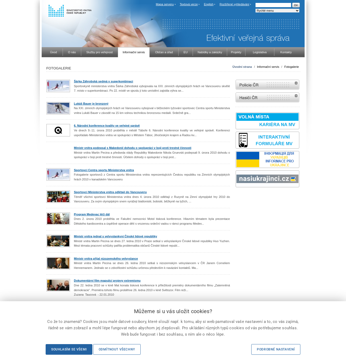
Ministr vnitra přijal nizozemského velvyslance (106, 258)
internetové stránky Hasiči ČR (267, 97)
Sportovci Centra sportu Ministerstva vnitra (104, 170)
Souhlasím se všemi (69, 349)
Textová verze (189, 4)
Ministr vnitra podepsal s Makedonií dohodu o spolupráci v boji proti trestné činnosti (133, 147)
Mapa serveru (165, 4)
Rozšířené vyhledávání (234, 4)
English (208, 4)
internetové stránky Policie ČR (267, 85)
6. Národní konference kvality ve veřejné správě (107, 125)
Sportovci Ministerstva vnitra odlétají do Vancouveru (110, 192)
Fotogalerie (291, 66)
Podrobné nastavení (276, 349)
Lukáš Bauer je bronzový (91, 103)
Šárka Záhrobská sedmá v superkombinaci (103, 81)
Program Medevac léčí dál (92, 214)
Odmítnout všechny (117, 349)
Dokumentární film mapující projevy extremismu (107, 280)
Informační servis (268, 66)
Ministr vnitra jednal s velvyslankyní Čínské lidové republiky (115, 236)
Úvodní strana (242, 66)
